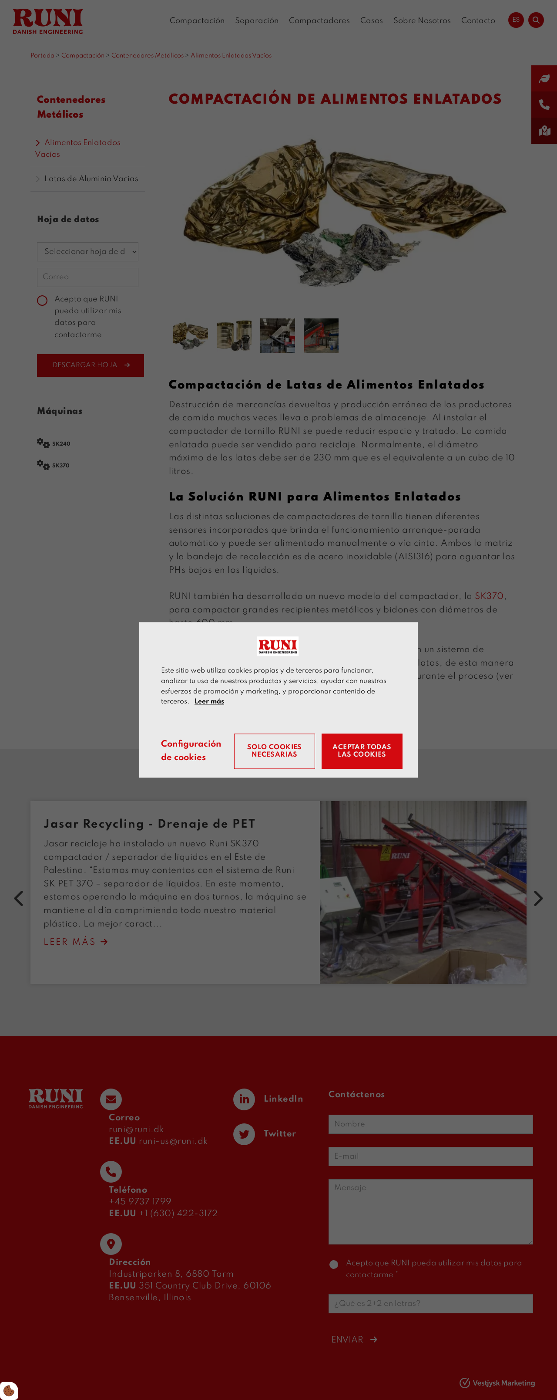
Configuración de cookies (191, 752)
